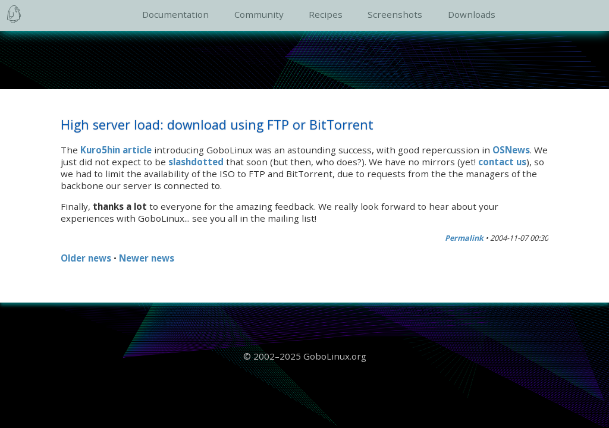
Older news (86, 258)
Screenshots (395, 14)
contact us (502, 162)
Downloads (471, 14)
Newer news (146, 258)
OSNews (511, 150)
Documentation (175, 14)
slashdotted (196, 162)
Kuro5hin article (116, 150)
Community (259, 14)
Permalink (464, 238)
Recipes (326, 14)
